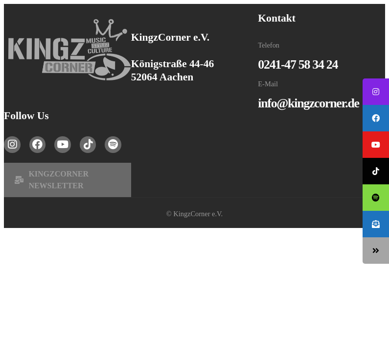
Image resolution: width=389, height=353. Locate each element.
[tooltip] (376, 91)
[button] (67, 180)
